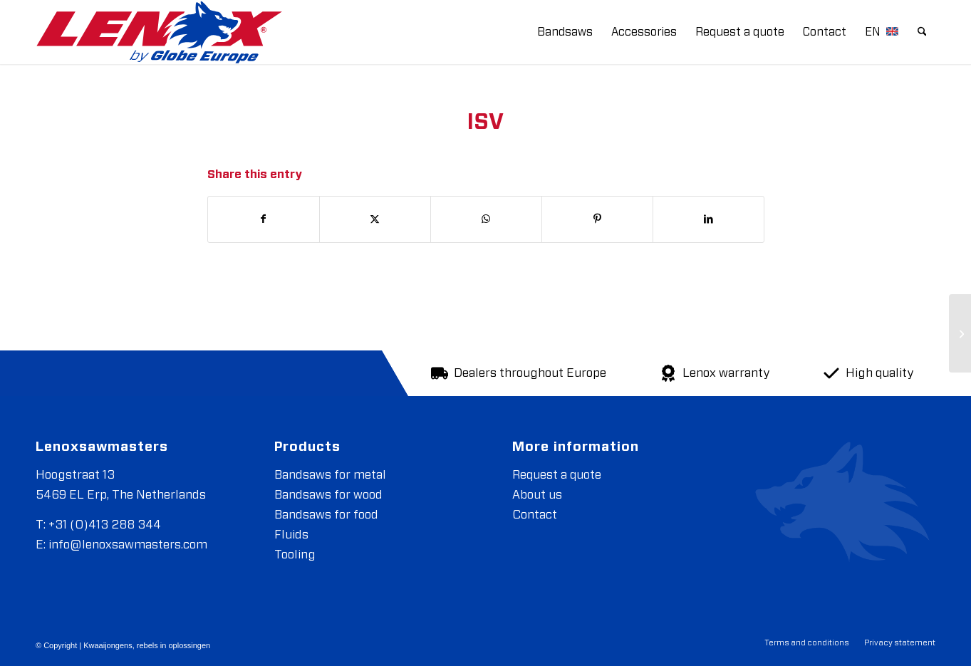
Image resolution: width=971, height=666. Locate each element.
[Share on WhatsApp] (486, 219)
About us (537, 495)
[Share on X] (375, 219)
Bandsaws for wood (328, 495)
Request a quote (556, 475)
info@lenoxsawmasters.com (127, 544)
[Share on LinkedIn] (708, 219)
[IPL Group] (960, 333)
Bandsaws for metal (330, 475)
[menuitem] (565, 32)
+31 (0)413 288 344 (104, 525)
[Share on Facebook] (263, 219)
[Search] (922, 32)
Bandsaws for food (326, 515)
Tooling (295, 554)
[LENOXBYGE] (159, 32)
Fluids (291, 535)
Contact (534, 515)
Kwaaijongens (108, 645)
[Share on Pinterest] (597, 219)
